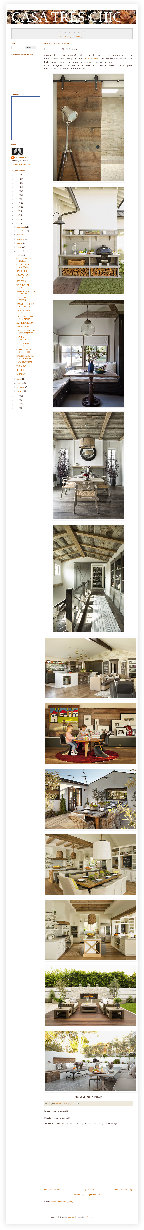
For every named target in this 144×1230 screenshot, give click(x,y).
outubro (20, 235)
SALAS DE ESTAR (24, 362)
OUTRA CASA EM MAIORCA (24, 266)
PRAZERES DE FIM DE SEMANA (25, 318)
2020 (17, 199)
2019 (17, 203)
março (19, 383)
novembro (21, 231)
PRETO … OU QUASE (22, 276)
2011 (17, 404)
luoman (71, 1217)
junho (19, 251)
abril (19, 379)
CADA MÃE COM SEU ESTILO (24, 351)
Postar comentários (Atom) (62, 1201)
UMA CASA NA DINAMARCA (23, 311)
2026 (17, 175)
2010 (17, 408)
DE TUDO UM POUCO (22, 286)
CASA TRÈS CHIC (66, 17)
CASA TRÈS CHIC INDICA (24, 259)
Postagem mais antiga (124, 1190)
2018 (17, 207)
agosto (20, 243)
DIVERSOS (21, 370)
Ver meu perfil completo (21, 164)
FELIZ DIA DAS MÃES (23, 344)
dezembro (21, 227)
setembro (21, 239)
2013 (17, 396)
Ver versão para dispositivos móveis (88, 1194)
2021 (17, 195)
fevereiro (21, 387)
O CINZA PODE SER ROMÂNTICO (25, 357)
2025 (17, 179)
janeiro (20, 391)
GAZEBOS (21, 281)
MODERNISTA (22, 327)
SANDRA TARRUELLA (23, 338)
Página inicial (88, 1190)
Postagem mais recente (53, 1190)
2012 (17, 400)
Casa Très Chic (20, 158)
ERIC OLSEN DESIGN (22, 299)
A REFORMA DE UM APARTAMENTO (25, 332)
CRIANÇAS (21, 374)
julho (19, 247)
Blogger (90, 1217)
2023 (17, 187)
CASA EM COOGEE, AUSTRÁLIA (25, 305)
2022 (17, 191)
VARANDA (21, 366)
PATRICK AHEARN (24, 323)
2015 (17, 219)
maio (19, 255)
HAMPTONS (21, 271)
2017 (17, 211)
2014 (17, 223)
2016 (17, 215)
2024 (17, 183)
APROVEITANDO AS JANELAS (25, 292)
